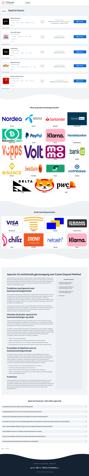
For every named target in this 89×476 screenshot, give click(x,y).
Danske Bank (77, 119)
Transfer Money (77, 224)
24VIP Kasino (14, 48)
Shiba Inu (44, 186)
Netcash (55, 240)
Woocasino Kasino (15, 32)
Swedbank (33, 169)
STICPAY (34, 240)
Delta (23, 186)
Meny (28, 2)
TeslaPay (34, 224)
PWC (66, 186)
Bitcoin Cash (12, 136)
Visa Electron (12, 224)
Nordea (12, 119)
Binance (12, 169)
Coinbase (77, 169)
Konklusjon (62, 295)
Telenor (33, 119)
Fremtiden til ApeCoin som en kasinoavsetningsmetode (66, 292)
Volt (33, 152)
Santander (55, 119)
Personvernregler (44, 463)
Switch (55, 169)
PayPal (33, 136)
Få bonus (80, 21)
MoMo (55, 152)
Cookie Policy (36, 463)
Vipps (12, 152)
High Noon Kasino (15, 62)
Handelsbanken (77, 136)
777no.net (51, 471)
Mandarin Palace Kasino (16, 76)
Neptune (55, 224)
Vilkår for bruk (52, 463)
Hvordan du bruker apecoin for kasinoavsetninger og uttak (66, 287)
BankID (77, 152)
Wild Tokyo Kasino (15, 18)
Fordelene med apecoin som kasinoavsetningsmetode (65, 283)
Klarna (55, 136)
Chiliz (12, 240)
